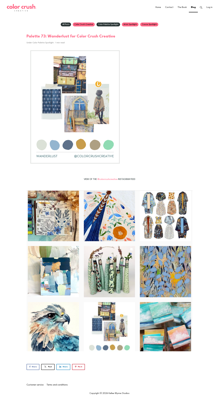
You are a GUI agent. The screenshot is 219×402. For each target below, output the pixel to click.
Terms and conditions (57, 385)
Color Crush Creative (83, 24)
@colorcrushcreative (107, 179)
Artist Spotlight (130, 24)
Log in (209, 7)
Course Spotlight (149, 24)
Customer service (35, 385)
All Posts (66, 24)
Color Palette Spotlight (108, 24)
